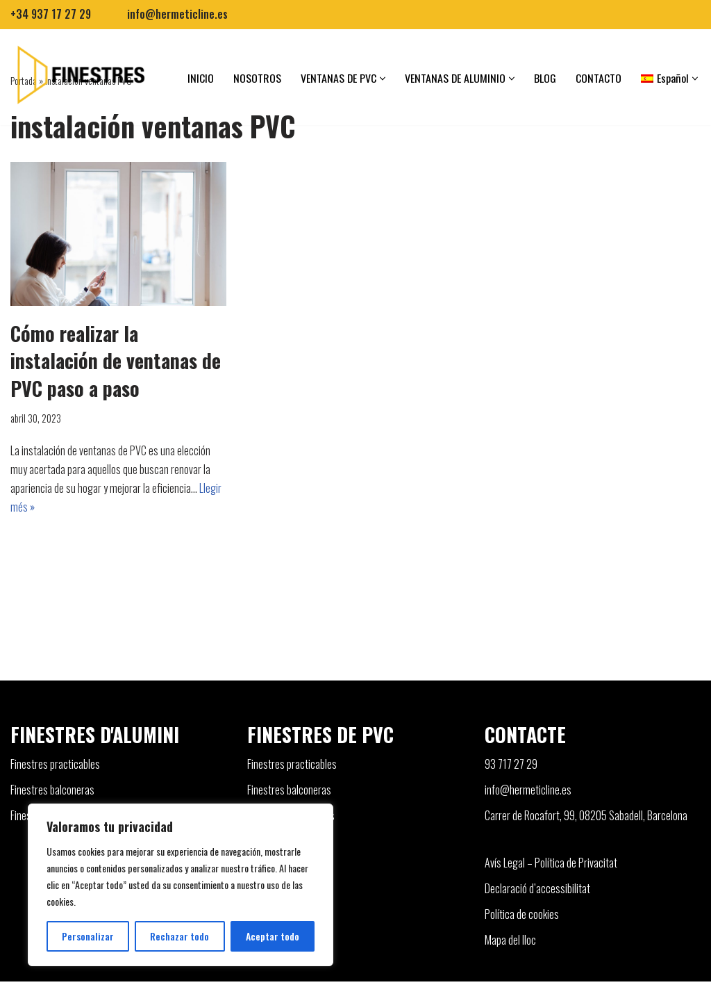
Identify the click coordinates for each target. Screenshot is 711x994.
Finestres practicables (55, 776)
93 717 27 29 (511, 776)
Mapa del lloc (510, 952)
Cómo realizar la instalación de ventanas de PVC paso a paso (115, 360)
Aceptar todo (272, 936)
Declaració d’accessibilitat (537, 901)
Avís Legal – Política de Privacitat (551, 875)
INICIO (200, 78)
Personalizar (88, 936)
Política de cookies (522, 926)
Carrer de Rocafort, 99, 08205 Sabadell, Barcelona (586, 828)
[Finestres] (79, 74)
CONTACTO (599, 78)
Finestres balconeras (52, 803)
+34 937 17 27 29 (51, 14)
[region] (180, 885)
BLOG (546, 78)
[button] (382, 78)
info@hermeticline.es (178, 14)
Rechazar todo (179, 936)
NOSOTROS (257, 78)
